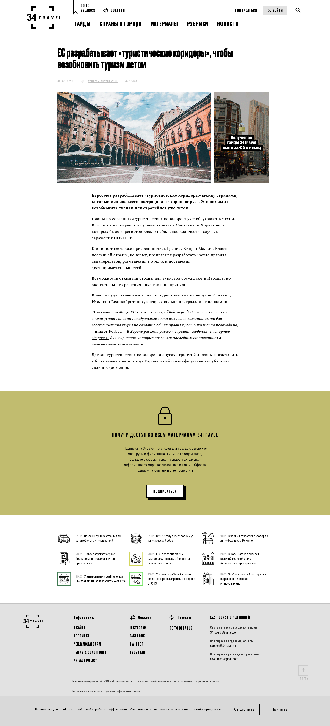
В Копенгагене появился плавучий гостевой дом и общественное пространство (239, 558)
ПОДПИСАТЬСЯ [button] (165, 491)
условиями (161, 709)
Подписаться (246, 10)
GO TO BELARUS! (181, 628)
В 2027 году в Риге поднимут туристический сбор (170, 538)
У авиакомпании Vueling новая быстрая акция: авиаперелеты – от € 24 (101, 578)
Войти (275, 10)
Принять (280, 709)
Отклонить (244, 709)
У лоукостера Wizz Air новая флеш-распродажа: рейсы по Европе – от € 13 (172, 578)
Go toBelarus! (88, 8)
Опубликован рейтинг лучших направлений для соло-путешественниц (243, 578)
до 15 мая (195, 312)
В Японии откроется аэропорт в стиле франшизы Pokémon (244, 538)
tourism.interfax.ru (103, 81)
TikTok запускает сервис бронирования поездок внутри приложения (95, 558)
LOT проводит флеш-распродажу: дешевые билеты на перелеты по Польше (169, 558)
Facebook (137, 635)
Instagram (138, 627)
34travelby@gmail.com (224, 632)
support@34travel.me (223, 645)
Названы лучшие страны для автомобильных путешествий (98, 538)
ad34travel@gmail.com (224, 659)
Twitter (136, 644)
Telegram (137, 652)
